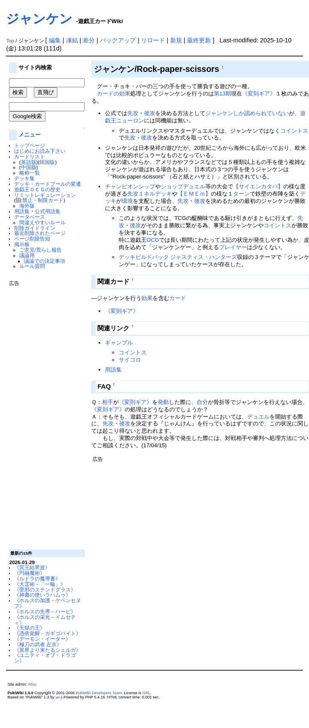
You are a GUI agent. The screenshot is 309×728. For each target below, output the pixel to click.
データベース (29, 217)
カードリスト (29, 156)
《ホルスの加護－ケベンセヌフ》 (47, 603)
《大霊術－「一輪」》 (40, 584)
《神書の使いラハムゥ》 (42, 594)
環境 (127, 201)
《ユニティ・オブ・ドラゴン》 (45, 657)
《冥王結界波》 (32, 567)
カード (177, 298)
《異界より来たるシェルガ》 (47, 650)
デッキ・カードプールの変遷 (47, 184)
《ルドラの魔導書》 (37, 578)
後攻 (149, 113)
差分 (89, 40)
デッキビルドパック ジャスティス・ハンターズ (178, 257)
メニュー (29, 134)
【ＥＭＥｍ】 (194, 193)
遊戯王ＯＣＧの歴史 (37, 189)
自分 (202, 402)
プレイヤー (233, 247)
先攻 (132, 113)
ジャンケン (39, 19)
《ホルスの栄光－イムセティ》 (45, 619)
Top (10, 40)
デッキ (163, 193)
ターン (241, 193)
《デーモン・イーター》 (42, 639)
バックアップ (118, 40)
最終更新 (199, 40)
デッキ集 (24, 178)
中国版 (28, 167)
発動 (163, 402)
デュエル (258, 416)
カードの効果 (113, 93)
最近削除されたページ (40, 233)
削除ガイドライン (34, 228)
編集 (55, 40)
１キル (146, 193)
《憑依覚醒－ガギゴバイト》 (47, 633)
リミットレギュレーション (45, 195)
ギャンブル (119, 342)
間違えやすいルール (42, 222)
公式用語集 (47, 211)
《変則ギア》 (259, 93)
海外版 (27, 205)
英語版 (28, 162)
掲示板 (22, 244)
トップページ (29, 145)
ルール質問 (32, 266)
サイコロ (130, 360)
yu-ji (59, 697)
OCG (153, 240)
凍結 (72, 40)
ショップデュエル (183, 186)
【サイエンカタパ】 (258, 186)
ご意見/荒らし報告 (40, 250)
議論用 (27, 255)
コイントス (294, 131)
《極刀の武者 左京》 (38, 644)
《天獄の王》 (29, 627)
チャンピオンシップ (130, 186)
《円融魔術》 (29, 573)
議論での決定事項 (44, 261)
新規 (176, 40)
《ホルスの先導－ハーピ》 (45, 611)
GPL (146, 693)
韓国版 (47, 162)
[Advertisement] (43, 414)
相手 (107, 402)
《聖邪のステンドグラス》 (45, 589)
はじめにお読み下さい (40, 151)
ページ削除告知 (32, 238)
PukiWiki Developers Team (99, 693)
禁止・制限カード (42, 200)
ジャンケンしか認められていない (247, 113)
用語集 (22, 211)
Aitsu (32, 684)
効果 (147, 298)
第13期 (222, 93)
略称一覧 (29, 172)
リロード (153, 40)
